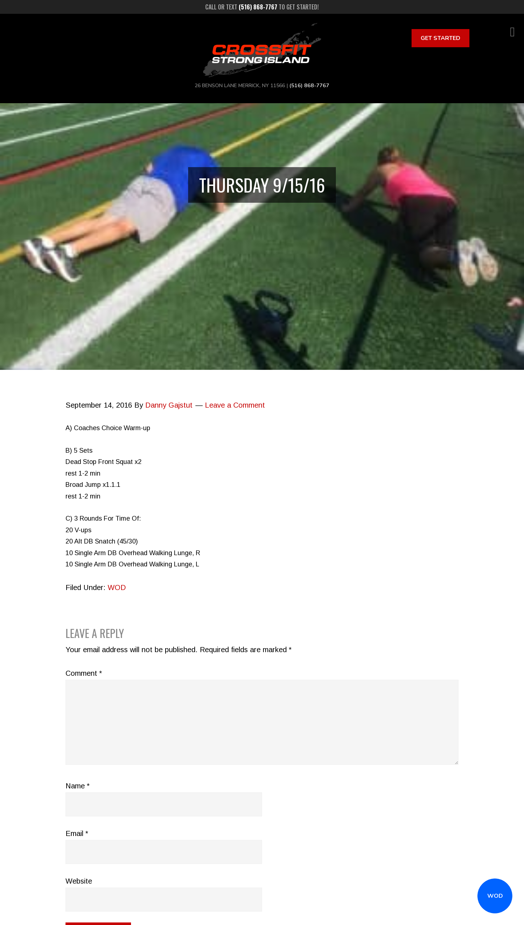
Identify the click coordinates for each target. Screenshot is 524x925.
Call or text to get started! (262, 7)
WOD (495, 896)
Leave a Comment (235, 405)
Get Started (440, 38)
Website (79, 881)
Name (78, 786)
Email (77, 833)
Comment (84, 673)
